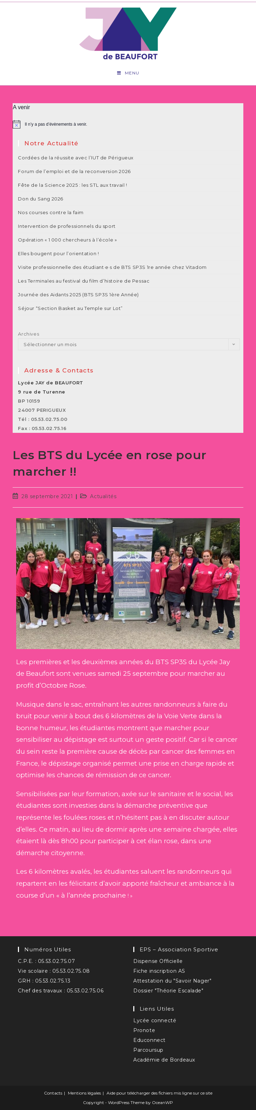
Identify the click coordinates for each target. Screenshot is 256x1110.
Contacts (53, 1093)
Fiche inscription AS (159, 971)
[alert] (128, 124)
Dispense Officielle (158, 961)
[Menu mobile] (128, 73)
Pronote (144, 1030)
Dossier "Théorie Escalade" (168, 990)
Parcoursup (148, 1050)
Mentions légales (84, 1093)
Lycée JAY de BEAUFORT (50, 382)
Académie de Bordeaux (164, 1060)
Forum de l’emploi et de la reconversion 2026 (74, 171)
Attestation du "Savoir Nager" (172, 981)
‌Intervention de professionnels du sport (66, 226)
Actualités (103, 496)
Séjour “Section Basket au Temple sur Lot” (70, 308)
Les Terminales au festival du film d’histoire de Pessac (83, 281)
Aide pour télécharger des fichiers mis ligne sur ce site (159, 1093)
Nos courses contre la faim (51, 212)
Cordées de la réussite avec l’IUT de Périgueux (76, 157)
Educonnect (149, 1040)
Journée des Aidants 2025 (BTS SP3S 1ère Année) (78, 294)
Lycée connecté (154, 1020)
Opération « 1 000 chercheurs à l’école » (67, 240)
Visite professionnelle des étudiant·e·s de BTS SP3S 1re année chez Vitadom (112, 267)
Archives (28, 334)
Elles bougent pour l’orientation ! (58, 253)
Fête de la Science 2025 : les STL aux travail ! (72, 185)
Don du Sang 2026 (40, 198)
